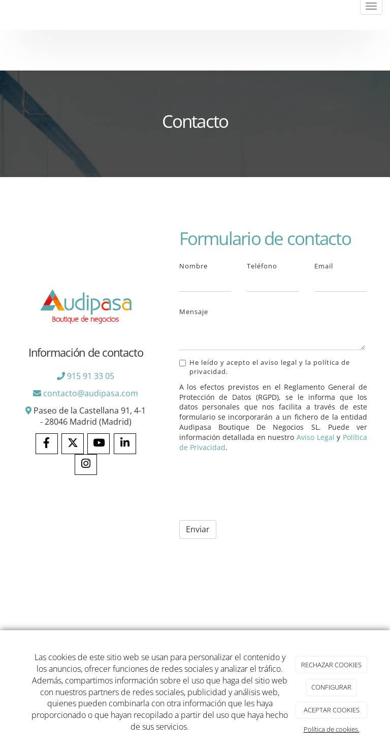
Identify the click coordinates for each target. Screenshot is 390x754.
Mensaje (193, 311)
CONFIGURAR (331, 687)
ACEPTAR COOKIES (332, 709)
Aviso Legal (316, 437)
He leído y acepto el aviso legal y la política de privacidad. (264, 367)
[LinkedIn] (125, 443)
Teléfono (262, 265)
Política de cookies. (332, 729)
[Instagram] (86, 464)
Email (323, 265)
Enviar (198, 529)
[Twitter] (72, 443)
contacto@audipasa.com (90, 393)
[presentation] (256, 486)
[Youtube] (98, 443)
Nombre (193, 265)
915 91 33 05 (90, 376)
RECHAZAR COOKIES (331, 664)
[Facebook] (47, 443)
